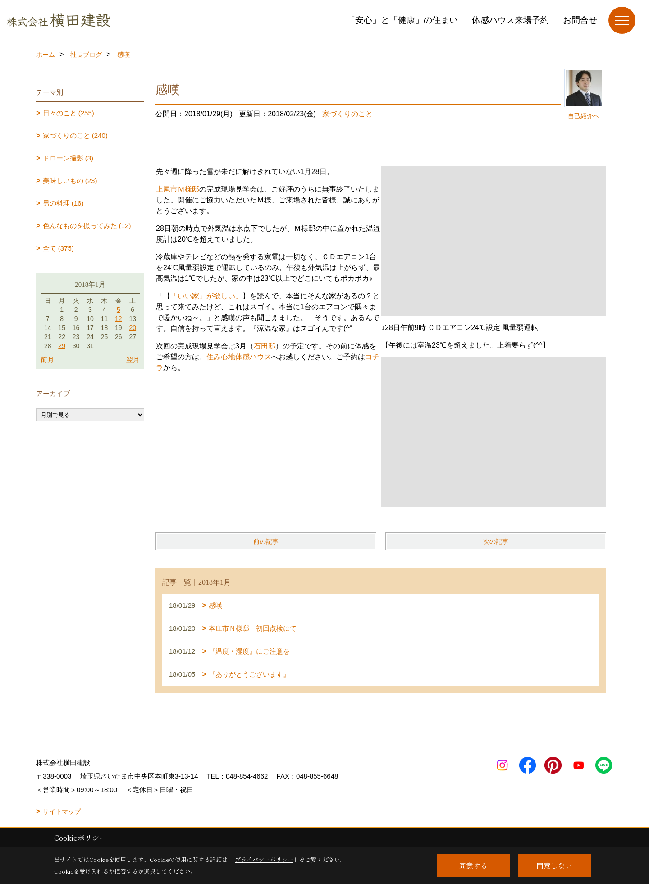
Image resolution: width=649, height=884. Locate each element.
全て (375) (58, 248)
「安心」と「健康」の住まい (402, 20)
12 (118, 318)
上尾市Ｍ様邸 (177, 189)
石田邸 (264, 346)
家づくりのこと (347, 114)
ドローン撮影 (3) (68, 158)
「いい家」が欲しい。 (206, 296)
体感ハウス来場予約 (510, 20)
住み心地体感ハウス (238, 357)
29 (61, 345)
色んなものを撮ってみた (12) (87, 225)
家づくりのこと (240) (75, 135)
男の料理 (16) (63, 203)
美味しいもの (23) (70, 180)
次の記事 (495, 541)
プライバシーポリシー (264, 859)
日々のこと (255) (68, 113)
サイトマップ (62, 811)
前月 (47, 359)
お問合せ (580, 20)
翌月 (133, 359)
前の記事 (266, 541)
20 (132, 327)
